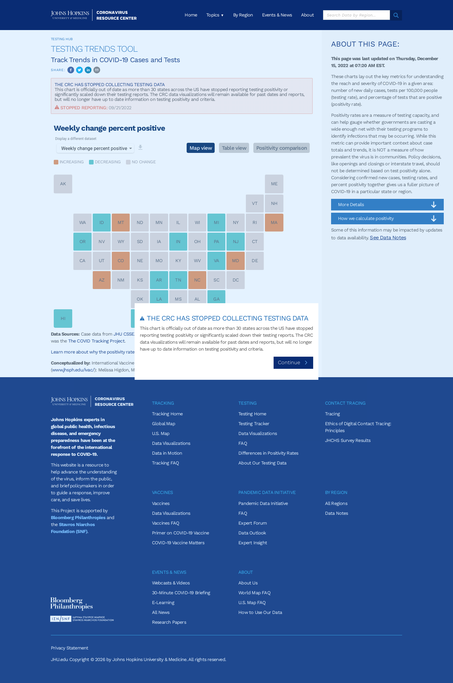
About (307, 15)
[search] (356, 15)
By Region (243, 15)
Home (191, 15)
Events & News (277, 15)
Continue (293, 362)
